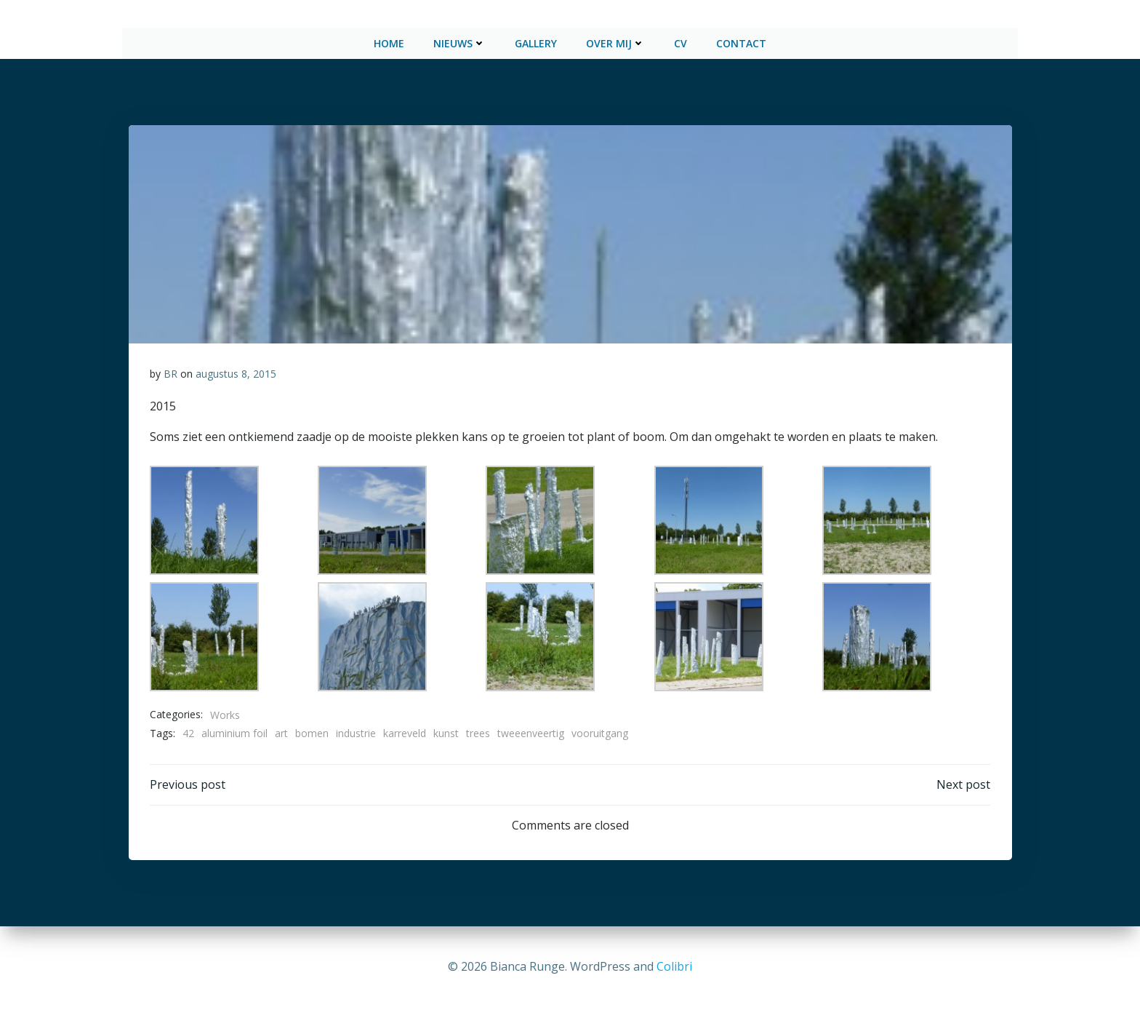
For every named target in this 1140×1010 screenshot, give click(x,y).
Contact (741, 41)
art (281, 730)
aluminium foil (234, 730)
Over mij (615, 41)
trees (478, 730)
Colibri (674, 966)
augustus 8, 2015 (236, 371)
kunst (446, 730)
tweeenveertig (530, 730)
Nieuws (459, 41)
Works (225, 712)
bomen (312, 730)
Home (389, 41)
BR (170, 371)
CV (680, 41)
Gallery (536, 41)
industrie (356, 730)
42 (188, 730)
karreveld (404, 730)
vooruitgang (599, 730)
